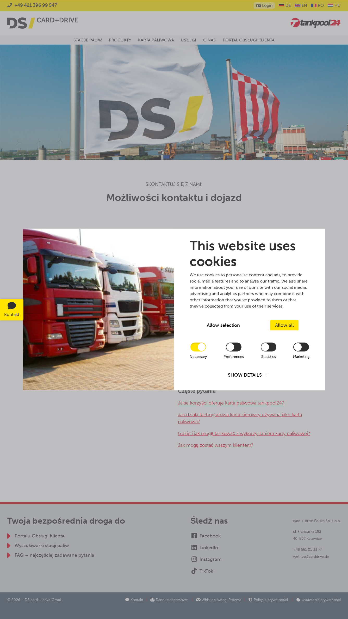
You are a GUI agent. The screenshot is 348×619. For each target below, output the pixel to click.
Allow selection (223, 325)
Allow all (284, 325)
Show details (245, 375)
